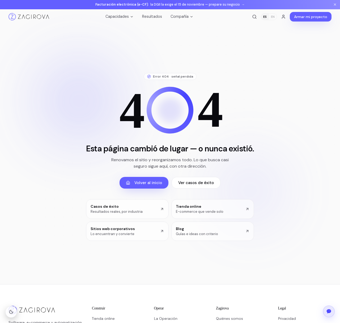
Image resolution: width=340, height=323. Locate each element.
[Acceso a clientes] (283, 17)
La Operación (165, 318)
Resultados (152, 16)
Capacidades (119, 16)
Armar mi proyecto (310, 16)
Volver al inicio (144, 182)
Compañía (182, 16)
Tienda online (103, 318)
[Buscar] (254, 17)
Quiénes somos (229, 318)
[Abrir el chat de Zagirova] (329, 311)
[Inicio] (28, 16)
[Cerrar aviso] (335, 4)
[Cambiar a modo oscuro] (11, 312)
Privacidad (287, 318)
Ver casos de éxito (196, 182)
